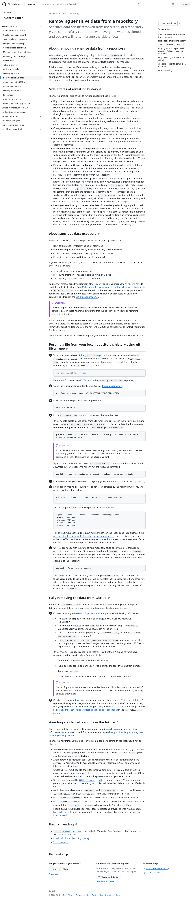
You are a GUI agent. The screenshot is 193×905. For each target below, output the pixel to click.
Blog (118, 895)
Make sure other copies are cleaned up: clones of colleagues (112, 287)
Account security (72, 13)
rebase (76, 700)
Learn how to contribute (105, 881)
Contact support (151, 872)
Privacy (79, 895)
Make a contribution (108, 877)
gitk (100, 780)
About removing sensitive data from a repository (88, 48)
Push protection (61, 815)
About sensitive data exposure (74, 233)
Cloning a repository (112, 385)
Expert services (107, 895)
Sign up (185, 4)
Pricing (95, 895)
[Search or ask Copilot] (98, 4)
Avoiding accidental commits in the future (83, 722)
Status (87, 895)
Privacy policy (54, 874)
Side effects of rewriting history (75, 89)
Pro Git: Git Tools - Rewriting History (71, 838)
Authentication (13, 18)
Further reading (63, 824)
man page (67, 831)
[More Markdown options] (179, 23)
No (65, 869)
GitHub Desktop (87, 780)
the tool (93, 355)
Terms (71, 895)
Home (7, 12)
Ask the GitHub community (156, 868)
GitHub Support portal (87, 296)
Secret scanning (61, 842)
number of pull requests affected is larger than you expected (83, 536)
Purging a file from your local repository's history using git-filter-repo (95, 346)
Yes (54, 869)
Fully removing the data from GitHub (79, 597)
